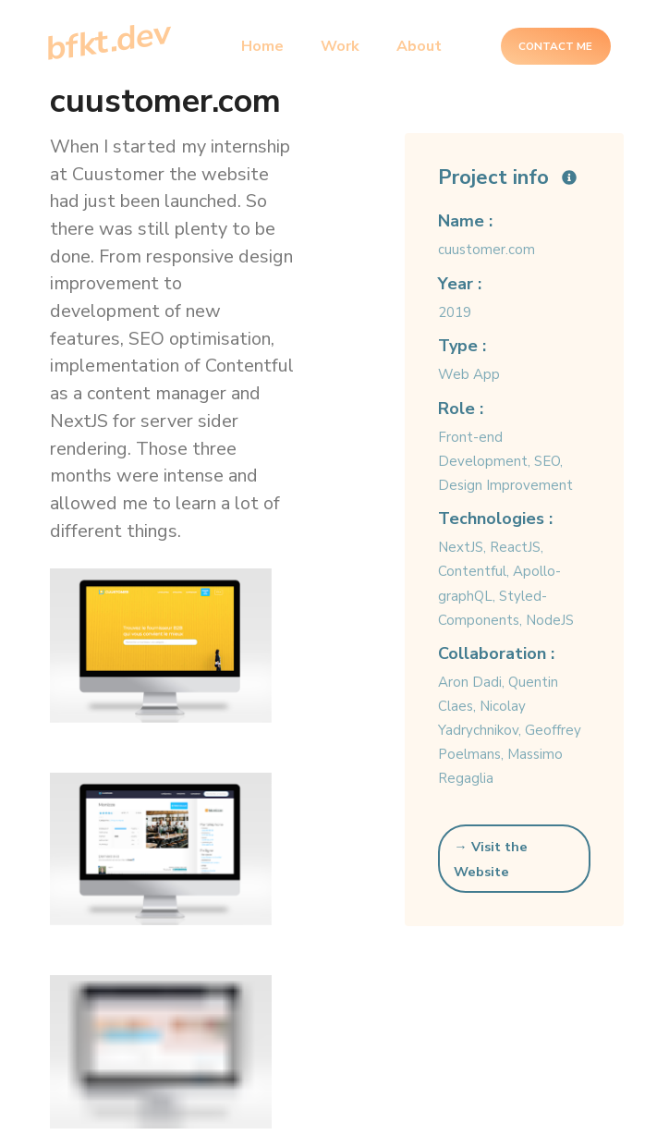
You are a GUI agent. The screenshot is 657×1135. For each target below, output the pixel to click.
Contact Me (555, 46)
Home (262, 46)
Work (340, 46)
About (419, 46)
